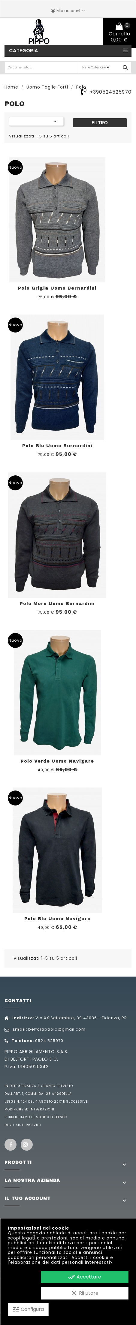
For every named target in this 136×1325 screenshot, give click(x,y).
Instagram (27, 1145)
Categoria (23, 50)
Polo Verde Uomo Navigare (57, 761)
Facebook (11, 1145)
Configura (28, 1309)
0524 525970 (49, 1040)
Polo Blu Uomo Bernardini (57, 446)
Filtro (100, 122)
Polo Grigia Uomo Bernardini (57, 288)
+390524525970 (110, 92)
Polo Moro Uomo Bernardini (57, 603)
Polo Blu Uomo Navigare (57, 919)
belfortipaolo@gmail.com (57, 1029)
